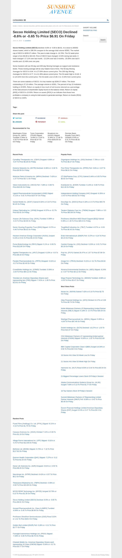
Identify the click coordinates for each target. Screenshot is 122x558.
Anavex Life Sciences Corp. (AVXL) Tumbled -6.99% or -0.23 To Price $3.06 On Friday (33, 220)
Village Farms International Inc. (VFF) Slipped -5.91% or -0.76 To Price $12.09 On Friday (34, 442)
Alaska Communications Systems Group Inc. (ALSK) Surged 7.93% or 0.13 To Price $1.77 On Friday (80, 383)
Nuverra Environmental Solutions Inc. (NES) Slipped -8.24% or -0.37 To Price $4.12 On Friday (83, 271)
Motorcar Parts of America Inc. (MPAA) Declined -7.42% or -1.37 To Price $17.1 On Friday (35, 177)
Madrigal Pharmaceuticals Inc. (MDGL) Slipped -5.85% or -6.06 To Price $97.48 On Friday (82, 320)
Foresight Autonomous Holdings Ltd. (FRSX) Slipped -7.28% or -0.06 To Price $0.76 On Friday (32, 535)
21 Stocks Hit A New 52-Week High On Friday (78, 361)
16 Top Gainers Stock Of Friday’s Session (76, 391)
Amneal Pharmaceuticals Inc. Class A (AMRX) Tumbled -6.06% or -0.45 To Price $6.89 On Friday (33, 509)
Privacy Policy (104, 555)
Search (86, 36)
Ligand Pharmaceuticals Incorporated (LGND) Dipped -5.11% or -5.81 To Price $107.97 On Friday (33, 194)
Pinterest (41, 122)
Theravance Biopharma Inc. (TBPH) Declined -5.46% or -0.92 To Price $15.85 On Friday (34, 484)
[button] (19, 20)
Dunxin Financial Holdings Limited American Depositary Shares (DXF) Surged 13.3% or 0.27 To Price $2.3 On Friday (81, 410)
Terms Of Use (95, 555)
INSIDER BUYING (90, 30)
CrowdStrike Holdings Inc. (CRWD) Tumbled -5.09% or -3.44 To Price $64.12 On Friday (33, 271)
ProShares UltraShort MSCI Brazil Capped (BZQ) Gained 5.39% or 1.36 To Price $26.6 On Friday (82, 220)
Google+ (63, 118)
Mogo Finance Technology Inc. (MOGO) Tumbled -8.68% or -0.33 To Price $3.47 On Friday (83, 279)
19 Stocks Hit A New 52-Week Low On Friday (78, 355)
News (20, 26)
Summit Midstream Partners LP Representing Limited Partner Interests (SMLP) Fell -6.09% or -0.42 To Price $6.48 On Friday (81, 399)
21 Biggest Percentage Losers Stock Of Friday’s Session (82, 376)
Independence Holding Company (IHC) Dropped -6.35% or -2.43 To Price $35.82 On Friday (83, 194)
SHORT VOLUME (90, 28)
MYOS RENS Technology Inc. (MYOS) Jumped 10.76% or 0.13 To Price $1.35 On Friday (35, 492)
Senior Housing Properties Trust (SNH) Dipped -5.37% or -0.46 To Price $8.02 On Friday (34, 228)
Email (61, 122)
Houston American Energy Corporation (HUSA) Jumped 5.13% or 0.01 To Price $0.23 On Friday (34, 237)
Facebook (40, 118)
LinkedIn (17, 122)
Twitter (17, 118)
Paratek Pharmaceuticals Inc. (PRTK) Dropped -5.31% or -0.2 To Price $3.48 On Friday (34, 262)
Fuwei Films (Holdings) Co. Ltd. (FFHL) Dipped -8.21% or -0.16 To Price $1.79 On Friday (34, 425)
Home (15, 26)
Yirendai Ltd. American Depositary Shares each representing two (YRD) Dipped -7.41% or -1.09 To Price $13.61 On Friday (34, 280)
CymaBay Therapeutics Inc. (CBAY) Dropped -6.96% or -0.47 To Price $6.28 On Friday (34, 161)
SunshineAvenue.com (25, 555)
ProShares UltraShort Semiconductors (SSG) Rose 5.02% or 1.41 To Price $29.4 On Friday (35, 518)
